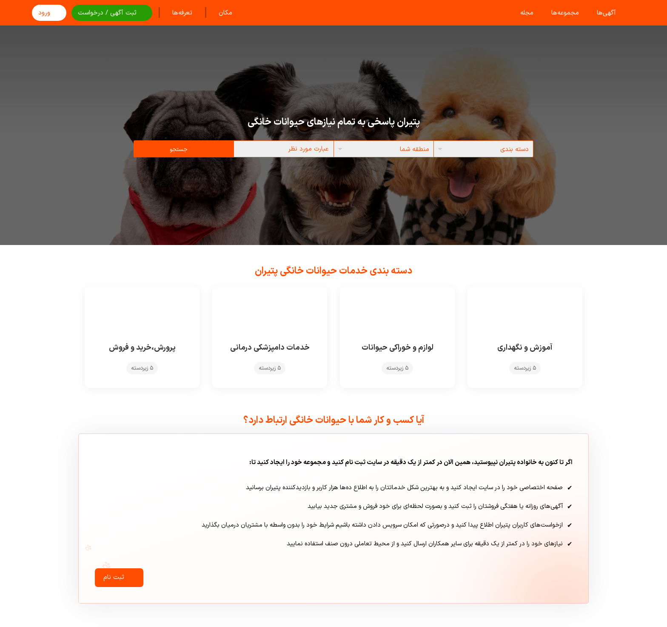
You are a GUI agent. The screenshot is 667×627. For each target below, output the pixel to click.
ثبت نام (119, 580)
